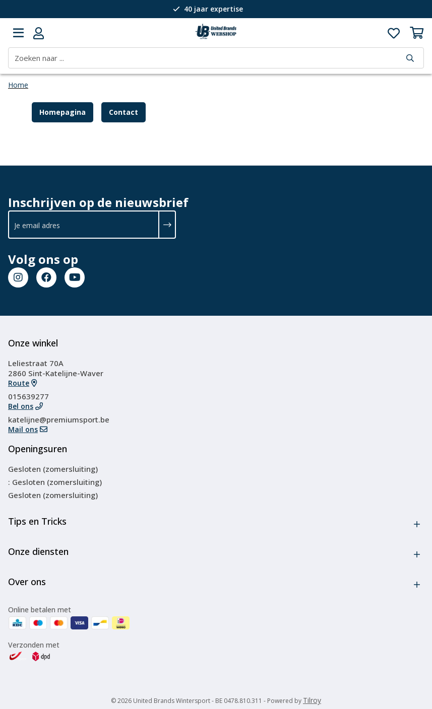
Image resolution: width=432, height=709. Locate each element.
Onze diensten (38, 551)
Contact (123, 112)
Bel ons (20, 406)
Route (18, 383)
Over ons (27, 582)
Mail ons (23, 429)
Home (18, 85)
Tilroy (312, 700)
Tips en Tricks (37, 521)
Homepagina (62, 112)
